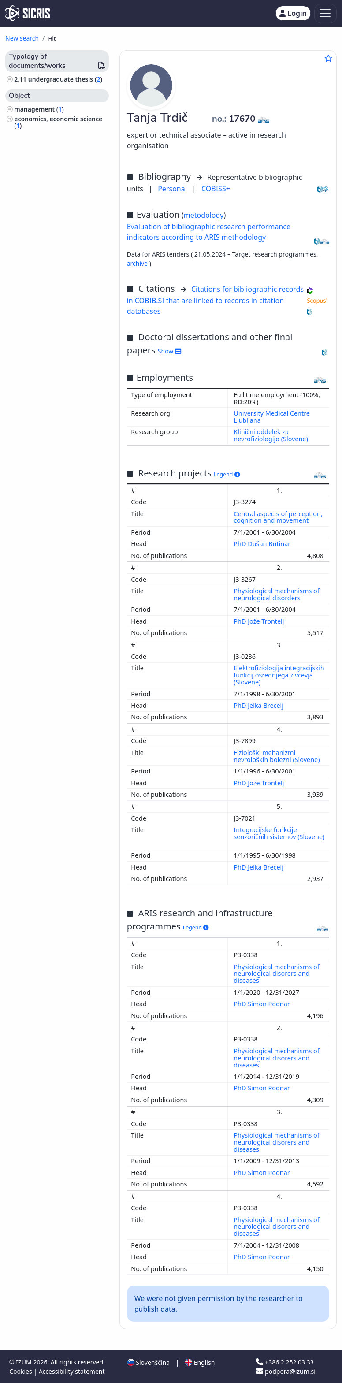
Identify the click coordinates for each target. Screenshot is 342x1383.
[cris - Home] (27, 13)
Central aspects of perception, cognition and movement (278, 517)
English (200, 1362)
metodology (204, 215)
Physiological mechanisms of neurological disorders (276, 594)
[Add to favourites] (328, 58)
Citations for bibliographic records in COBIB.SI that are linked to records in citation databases (215, 300)
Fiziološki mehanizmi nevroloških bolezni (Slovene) (277, 756)
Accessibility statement (72, 1371)
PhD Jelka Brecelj (259, 705)
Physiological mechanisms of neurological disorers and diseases (276, 974)
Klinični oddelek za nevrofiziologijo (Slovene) (271, 435)
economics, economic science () (58, 122)
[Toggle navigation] (325, 13)
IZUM (24, 1362)
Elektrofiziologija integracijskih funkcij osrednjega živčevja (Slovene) (279, 675)
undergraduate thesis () (65, 79)
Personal (173, 188)
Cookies (21, 1371)
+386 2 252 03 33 (284, 1362)
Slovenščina (148, 1362)
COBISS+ (215, 188)
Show (169, 351)
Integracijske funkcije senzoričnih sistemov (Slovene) (279, 833)
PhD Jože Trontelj (260, 621)
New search (22, 38)
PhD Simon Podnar (262, 1004)
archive (138, 263)
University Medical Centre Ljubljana (272, 416)
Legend (227, 474)
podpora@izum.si (285, 1371)
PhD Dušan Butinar (263, 543)
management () (39, 109)
